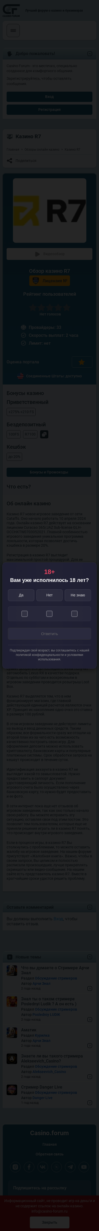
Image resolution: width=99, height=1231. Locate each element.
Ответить (49, 633)
